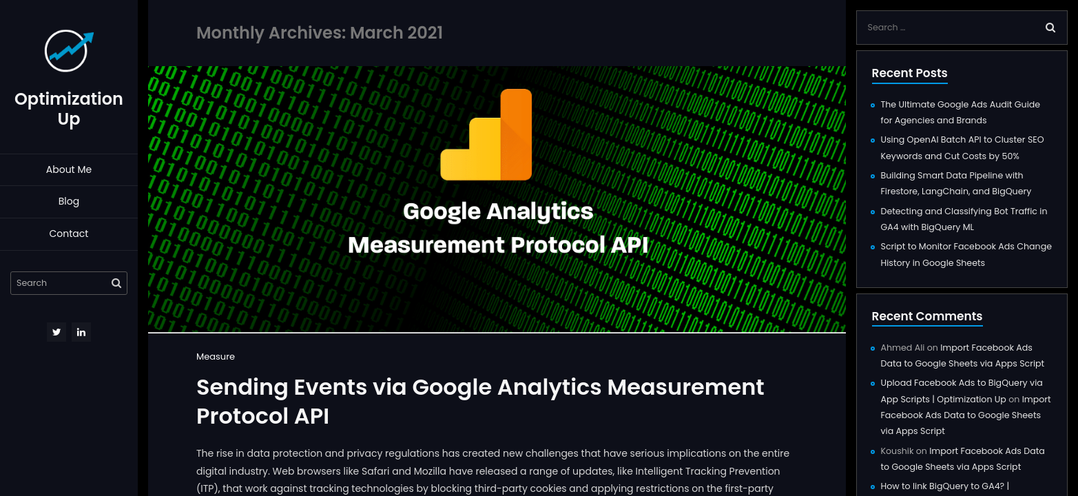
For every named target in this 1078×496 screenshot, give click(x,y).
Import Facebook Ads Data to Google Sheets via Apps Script (966, 415)
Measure (215, 356)
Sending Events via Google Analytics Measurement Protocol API (480, 401)
